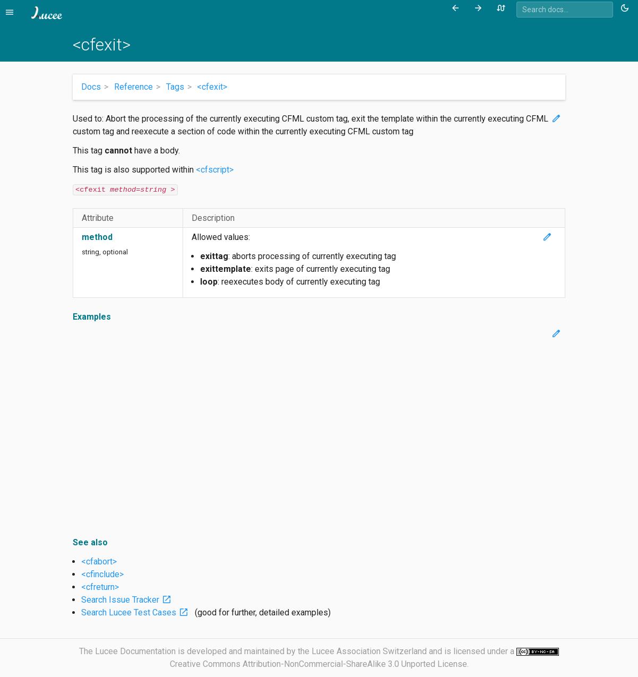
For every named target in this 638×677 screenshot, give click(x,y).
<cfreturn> (100, 587)
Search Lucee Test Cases (137, 612)
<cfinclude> (102, 574)
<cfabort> (99, 561)
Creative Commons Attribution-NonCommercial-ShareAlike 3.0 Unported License (318, 664)
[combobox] (564, 10)
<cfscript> (215, 170)
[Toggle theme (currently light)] (626, 8)
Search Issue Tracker (128, 600)
